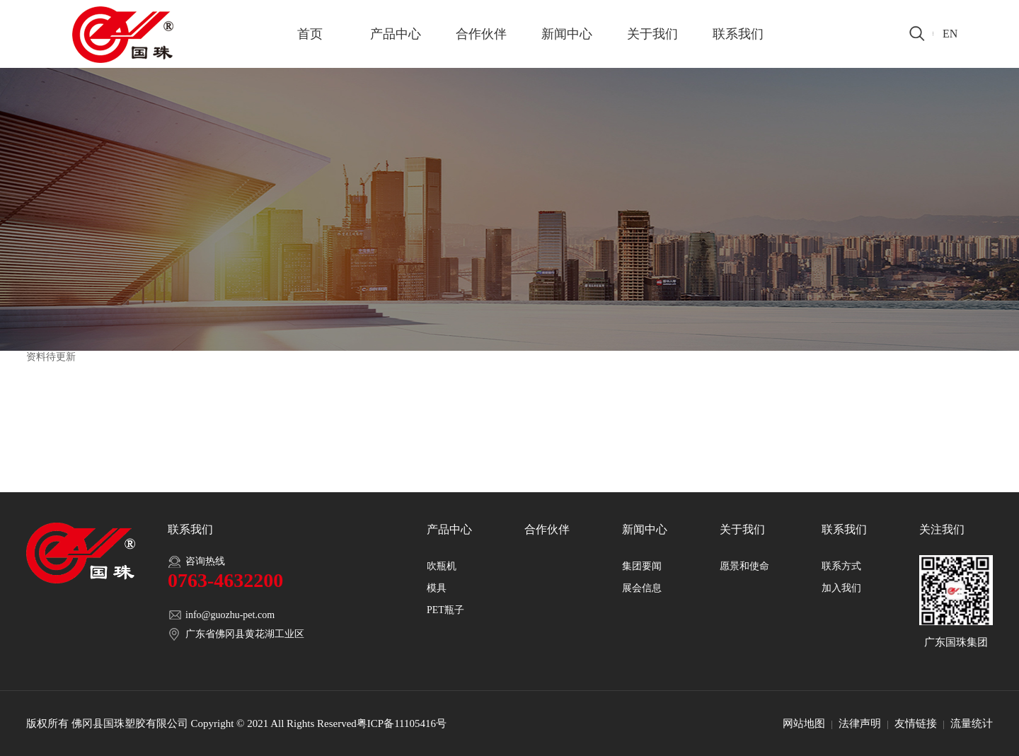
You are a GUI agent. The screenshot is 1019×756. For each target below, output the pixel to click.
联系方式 (841, 566)
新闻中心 (566, 34)
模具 (437, 588)
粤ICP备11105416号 (402, 723)
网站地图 (804, 723)
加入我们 (841, 588)
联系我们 (738, 34)
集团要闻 (642, 566)
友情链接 (915, 723)
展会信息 (642, 588)
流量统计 (971, 723)
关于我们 (652, 34)
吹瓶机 (441, 566)
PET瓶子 (445, 610)
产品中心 (395, 34)
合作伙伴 (481, 34)
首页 (310, 34)
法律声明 (860, 723)
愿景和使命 (744, 566)
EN (950, 34)
